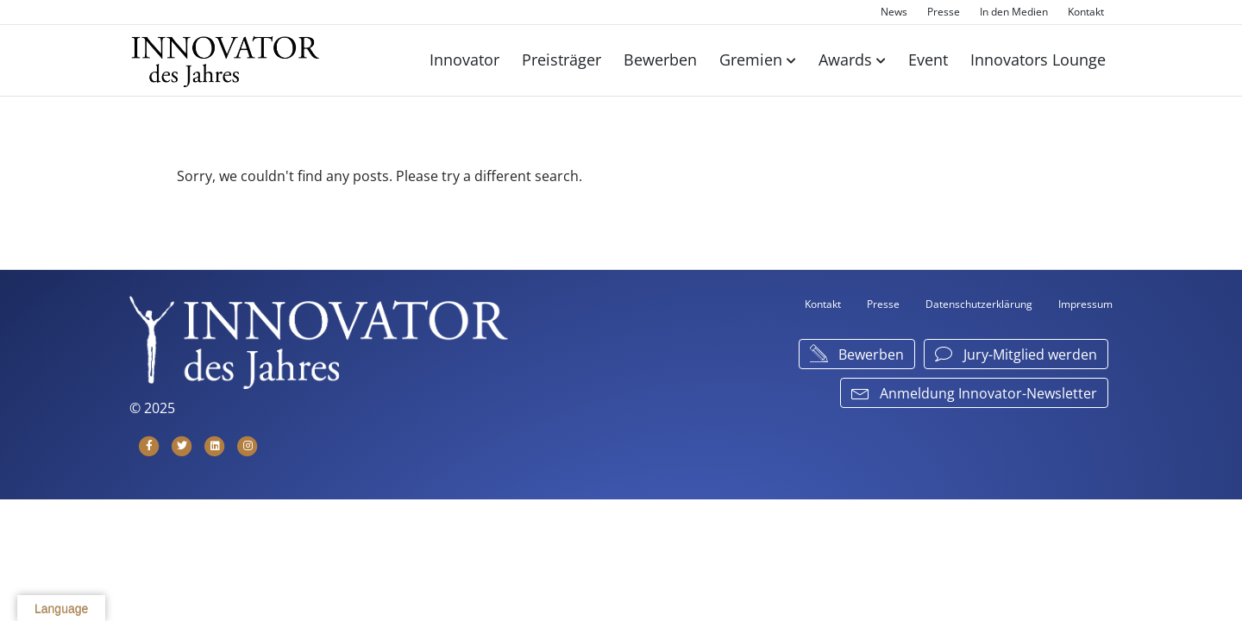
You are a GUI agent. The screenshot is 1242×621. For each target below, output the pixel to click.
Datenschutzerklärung (978, 304)
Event (928, 59)
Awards (845, 59)
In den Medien (1014, 11)
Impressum (1085, 304)
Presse (943, 11)
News (894, 11)
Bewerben (660, 59)
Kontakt (1086, 11)
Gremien (750, 59)
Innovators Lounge (1038, 59)
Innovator (464, 59)
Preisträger (561, 59)
